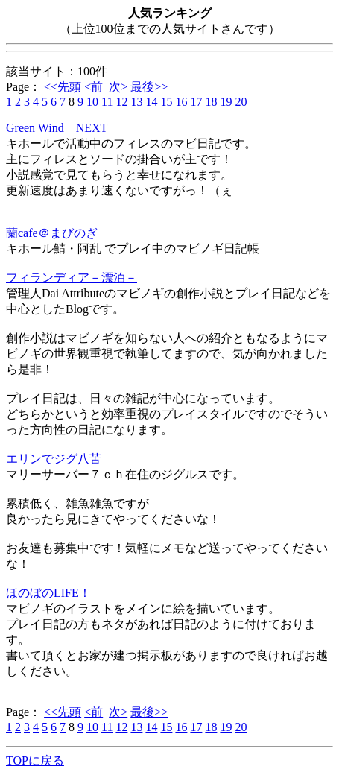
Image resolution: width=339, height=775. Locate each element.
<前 (93, 86)
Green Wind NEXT (56, 127)
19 (226, 101)
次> (118, 86)
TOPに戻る (35, 760)
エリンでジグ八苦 (53, 458)
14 (151, 101)
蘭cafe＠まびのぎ (52, 233)
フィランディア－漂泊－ (71, 277)
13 (136, 101)
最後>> (149, 86)
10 (92, 101)
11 (107, 101)
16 (181, 101)
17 (196, 101)
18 (211, 101)
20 (241, 101)
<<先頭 (62, 86)
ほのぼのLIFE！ (48, 592)
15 (166, 101)
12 (121, 101)
